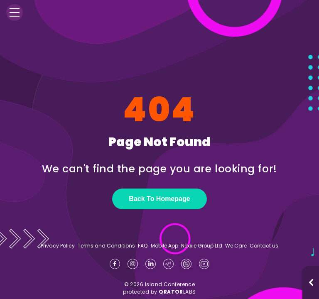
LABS (177, 291)
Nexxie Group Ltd (201, 246)
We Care (236, 246)
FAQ (142, 246)
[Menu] (14, 12)
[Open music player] (311, 282)
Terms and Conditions (106, 246)
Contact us (264, 245)
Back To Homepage (159, 198)
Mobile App (164, 246)
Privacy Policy (58, 246)
